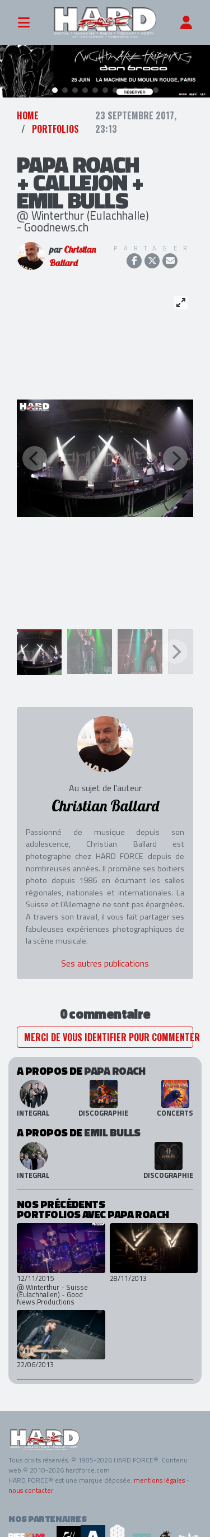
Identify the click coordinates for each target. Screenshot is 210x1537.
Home (28, 111)
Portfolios (55, 124)
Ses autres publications (105, 958)
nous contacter (30, 1485)
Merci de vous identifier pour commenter (108, 1032)
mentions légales (159, 1475)
